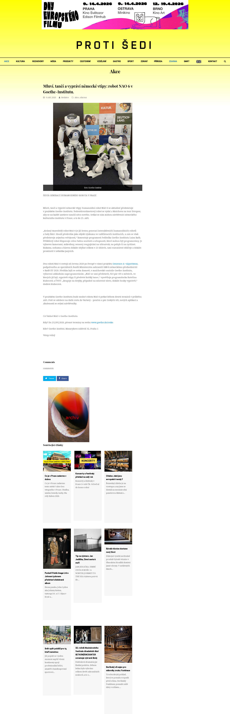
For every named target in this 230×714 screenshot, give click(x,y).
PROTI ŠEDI (115, 45)
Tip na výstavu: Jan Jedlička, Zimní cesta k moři (85, 543)
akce (77, 97)
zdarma (83, 97)
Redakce (65, 97)
